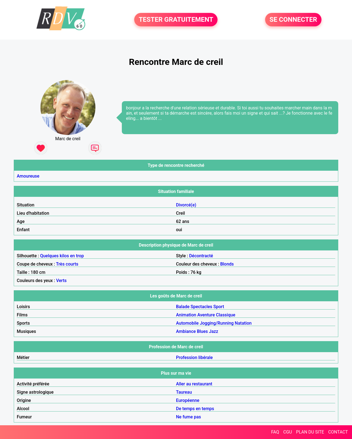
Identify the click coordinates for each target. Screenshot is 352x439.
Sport (218, 306)
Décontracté (201, 255)
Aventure (206, 314)
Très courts (67, 264)
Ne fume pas (188, 416)
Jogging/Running (216, 323)
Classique (225, 314)
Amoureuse (28, 176)
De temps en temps (195, 408)
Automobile (187, 323)
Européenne (187, 400)
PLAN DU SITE (310, 432)
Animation (186, 314)
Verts (61, 280)
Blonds (227, 264)
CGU (287, 432)
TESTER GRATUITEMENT (176, 20)
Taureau (184, 392)
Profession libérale (194, 357)
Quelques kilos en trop (62, 255)
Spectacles (201, 306)
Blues (202, 331)
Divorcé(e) (186, 205)
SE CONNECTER (293, 20)
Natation (243, 323)
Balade (182, 306)
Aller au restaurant (194, 383)
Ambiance (186, 331)
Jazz (213, 331)
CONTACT (338, 432)
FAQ (275, 432)
